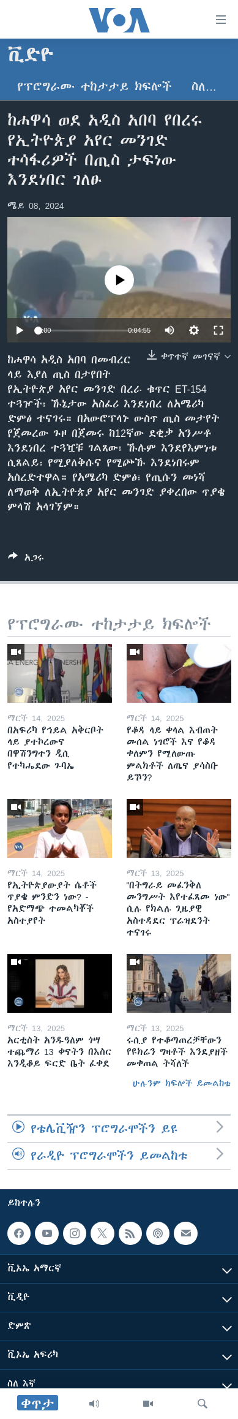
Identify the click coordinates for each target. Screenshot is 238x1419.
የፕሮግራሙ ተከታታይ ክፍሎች (94, 87)
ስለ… (204, 87)
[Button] (26, 559)
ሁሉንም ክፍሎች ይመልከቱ (182, 1083)
